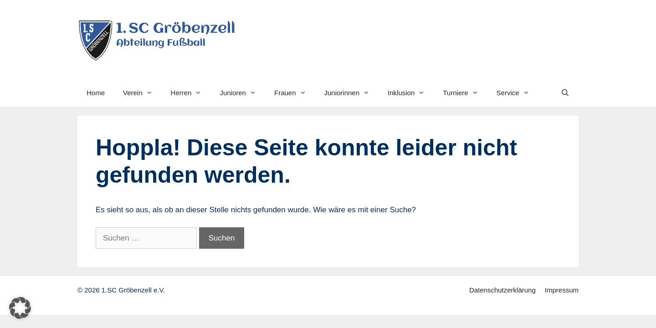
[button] (20, 308)
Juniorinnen (351, 93)
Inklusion (411, 93)
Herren (191, 93)
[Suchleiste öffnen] (565, 93)
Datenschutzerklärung (502, 290)
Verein (142, 93)
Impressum (562, 290)
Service (517, 93)
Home (96, 93)
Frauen (294, 93)
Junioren (242, 93)
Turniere (465, 93)
